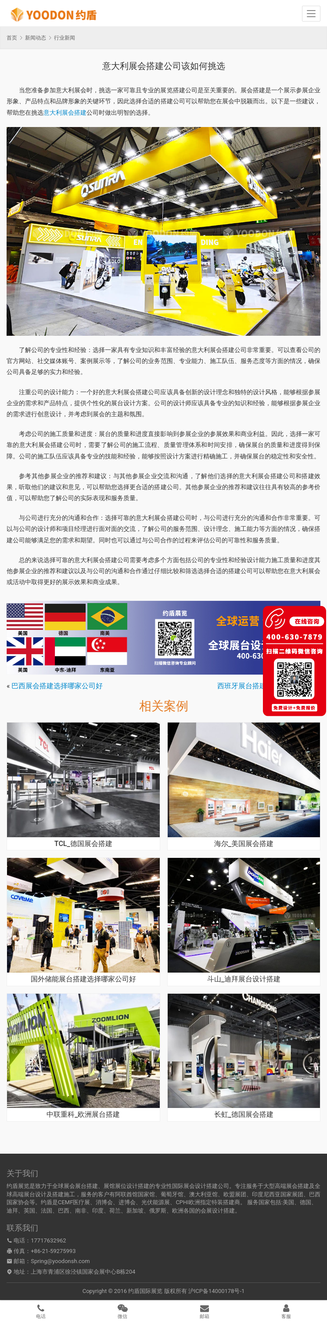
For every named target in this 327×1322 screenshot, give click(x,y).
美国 (288, 1202)
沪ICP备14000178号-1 (216, 1291)
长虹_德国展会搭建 (243, 1115)
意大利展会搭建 (64, 112)
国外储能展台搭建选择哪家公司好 (83, 979)
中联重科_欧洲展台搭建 (83, 1115)
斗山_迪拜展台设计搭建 (243, 979)
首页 (12, 38)
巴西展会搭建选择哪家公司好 (57, 686)
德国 (305, 1202)
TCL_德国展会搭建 (83, 844)
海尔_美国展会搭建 (243, 844)
